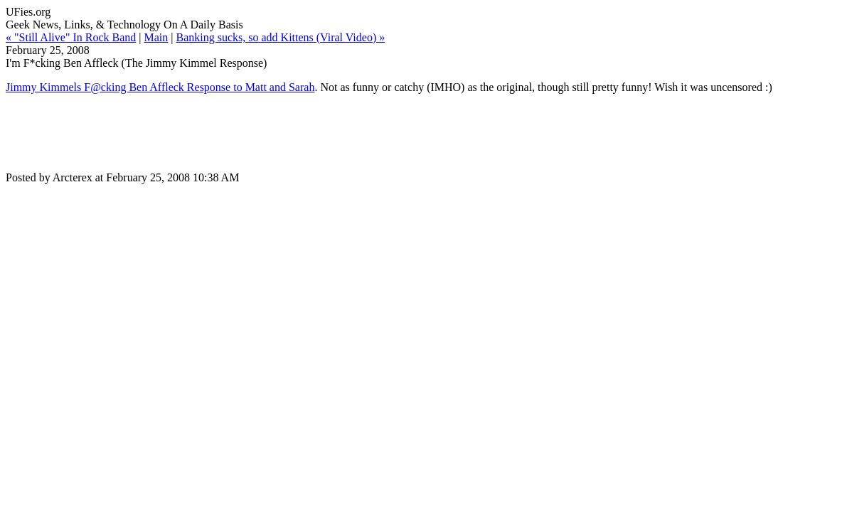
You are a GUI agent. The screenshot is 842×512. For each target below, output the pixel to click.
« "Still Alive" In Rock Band (71, 37)
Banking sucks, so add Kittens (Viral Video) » (280, 37)
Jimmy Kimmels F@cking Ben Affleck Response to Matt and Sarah (160, 87)
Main (156, 37)
